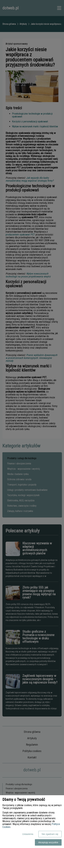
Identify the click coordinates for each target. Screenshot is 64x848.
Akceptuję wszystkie (48, 842)
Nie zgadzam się (50, 834)
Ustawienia (27, 834)
